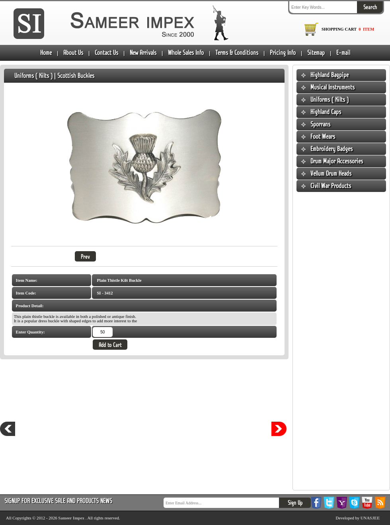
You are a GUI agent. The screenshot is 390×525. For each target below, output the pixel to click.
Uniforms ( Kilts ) (329, 99)
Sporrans (320, 124)
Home (46, 52)
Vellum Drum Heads (330, 173)
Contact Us (106, 52)
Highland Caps (325, 112)
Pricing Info (283, 52)
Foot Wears (322, 136)
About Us (73, 52)
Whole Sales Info (186, 52)
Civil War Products (330, 186)
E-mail (343, 52)
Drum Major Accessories (336, 161)
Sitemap (316, 52)
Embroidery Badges (331, 149)
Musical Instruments (332, 87)
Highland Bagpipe (329, 75)
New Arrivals (143, 52)
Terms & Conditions (236, 52)
